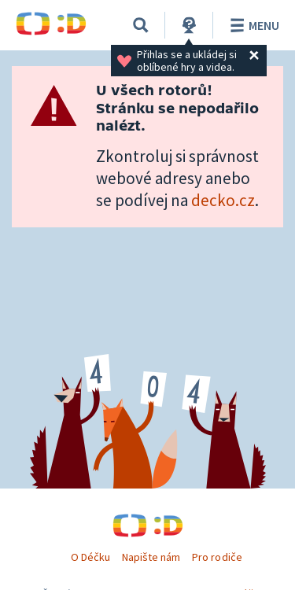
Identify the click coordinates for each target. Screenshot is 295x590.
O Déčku (90, 557)
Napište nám (151, 557)
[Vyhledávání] (140, 25)
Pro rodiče (217, 557)
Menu (252, 25)
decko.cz (223, 200)
